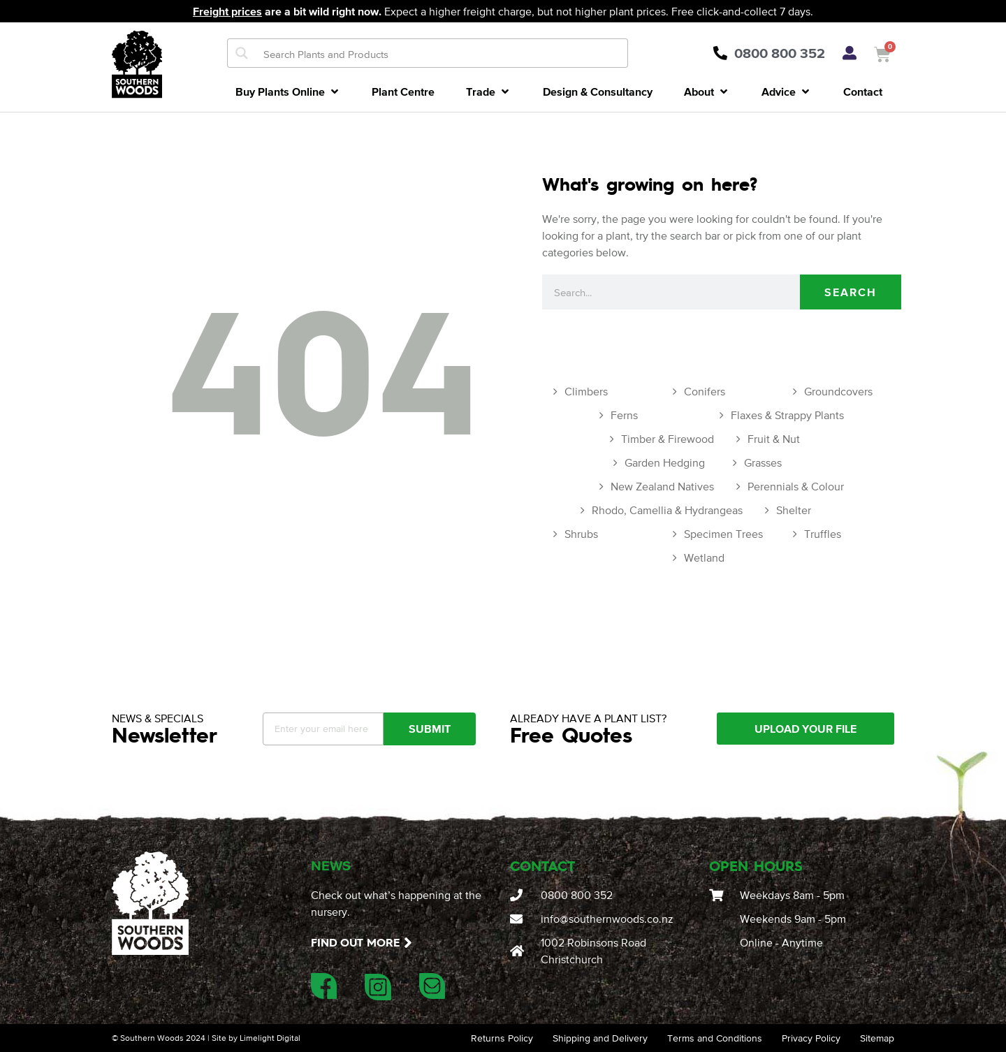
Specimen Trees (723, 533)
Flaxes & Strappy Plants (787, 415)
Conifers (704, 391)
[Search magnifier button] (242, 53)
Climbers (586, 391)
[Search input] (442, 53)
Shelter (793, 510)
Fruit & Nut (774, 438)
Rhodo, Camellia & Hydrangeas (667, 510)
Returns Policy (502, 1038)
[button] (288, 91)
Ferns (624, 415)
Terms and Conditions (714, 1038)
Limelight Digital (270, 1038)
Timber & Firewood (667, 438)
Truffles (822, 533)
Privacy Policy (811, 1038)
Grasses (763, 462)
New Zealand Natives (662, 486)
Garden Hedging (665, 462)
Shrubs (581, 533)
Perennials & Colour (796, 486)
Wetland (704, 557)
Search (850, 292)
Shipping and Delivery (600, 1038)
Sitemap (877, 1038)
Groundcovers (838, 391)
